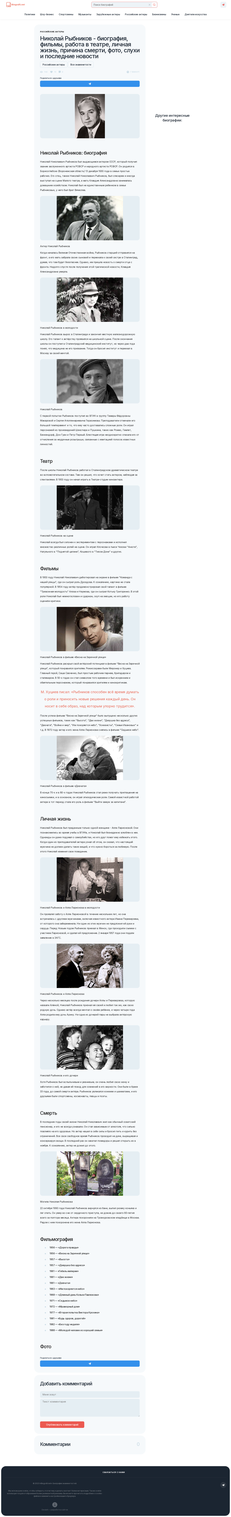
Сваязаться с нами (114, 1472)
